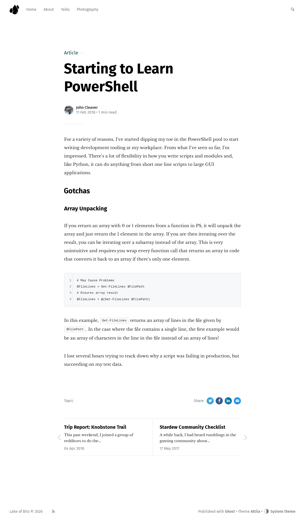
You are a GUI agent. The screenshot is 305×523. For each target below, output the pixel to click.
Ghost (230, 511)
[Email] (237, 400)
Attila (255, 511)
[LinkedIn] (228, 400)
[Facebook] (219, 400)
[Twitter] (210, 400)
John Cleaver (87, 107)
